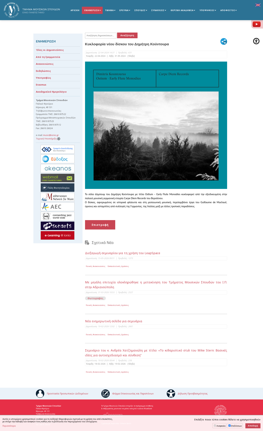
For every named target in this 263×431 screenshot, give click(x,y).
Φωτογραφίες (95, 298)
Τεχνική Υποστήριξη (48, 138)
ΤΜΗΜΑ (109, 10)
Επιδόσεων (236, 425)
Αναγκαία (221, 425)
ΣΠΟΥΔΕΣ (139, 10)
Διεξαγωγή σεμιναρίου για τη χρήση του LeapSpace (122, 253)
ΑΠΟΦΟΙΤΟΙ (227, 10)
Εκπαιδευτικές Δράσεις (118, 266)
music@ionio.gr (51, 135)
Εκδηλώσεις (43, 70)
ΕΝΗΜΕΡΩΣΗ (91, 10)
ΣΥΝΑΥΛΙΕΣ (157, 10)
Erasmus (41, 84)
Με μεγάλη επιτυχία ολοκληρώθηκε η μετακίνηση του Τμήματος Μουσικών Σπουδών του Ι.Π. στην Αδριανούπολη (156, 284)
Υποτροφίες (43, 77)
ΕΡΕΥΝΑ (123, 10)
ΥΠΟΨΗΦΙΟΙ (207, 10)
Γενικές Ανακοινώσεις (95, 266)
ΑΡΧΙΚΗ (75, 10)
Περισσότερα (9, 426)
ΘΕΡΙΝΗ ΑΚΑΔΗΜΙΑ (182, 10)
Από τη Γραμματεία (48, 57)
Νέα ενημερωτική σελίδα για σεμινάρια (113, 321)
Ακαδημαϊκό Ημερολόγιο (51, 91)
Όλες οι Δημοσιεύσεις (50, 50)
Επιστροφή (100, 225)
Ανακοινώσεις (45, 63)
